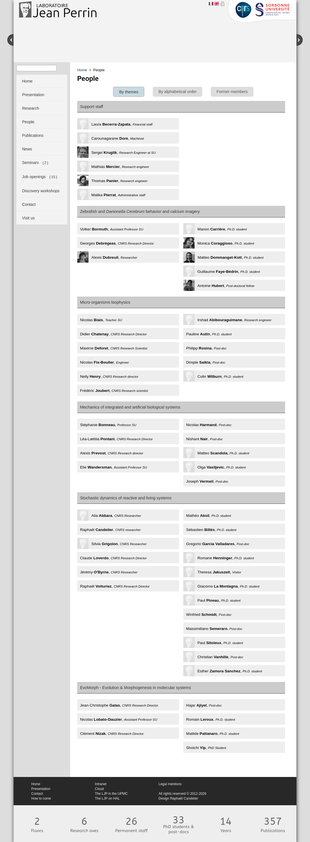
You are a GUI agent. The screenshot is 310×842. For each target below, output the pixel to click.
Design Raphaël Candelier (178, 798)
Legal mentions (170, 784)
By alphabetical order (177, 91)
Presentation (40, 789)
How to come (41, 798)
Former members (231, 91)
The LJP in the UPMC (111, 794)
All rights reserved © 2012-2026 (182, 794)
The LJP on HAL (107, 798)
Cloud (99, 789)
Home (82, 70)
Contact (37, 794)
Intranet (101, 784)
